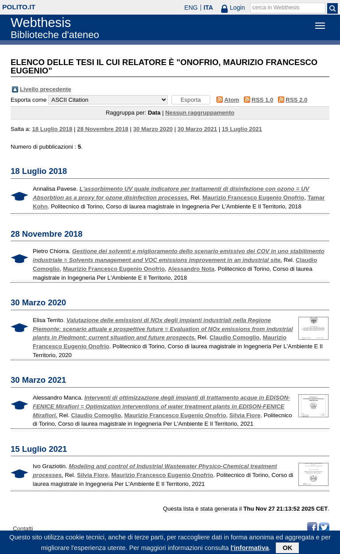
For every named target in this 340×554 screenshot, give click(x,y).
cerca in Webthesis (275, 7)
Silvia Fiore (244, 415)
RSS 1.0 (262, 99)
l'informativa (250, 549)
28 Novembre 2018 (102, 129)
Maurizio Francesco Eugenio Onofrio (253, 197)
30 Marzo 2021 (197, 129)
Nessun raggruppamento (199, 112)
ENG (190, 7)
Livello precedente (45, 89)
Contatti (23, 528)
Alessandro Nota (191, 268)
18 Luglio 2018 (52, 129)
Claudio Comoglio (234, 337)
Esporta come (28, 99)
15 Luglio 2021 (242, 129)
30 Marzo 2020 (153, 129)
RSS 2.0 (296, 99)
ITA (208, 7)
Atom (232, 99)
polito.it (18, 7)
